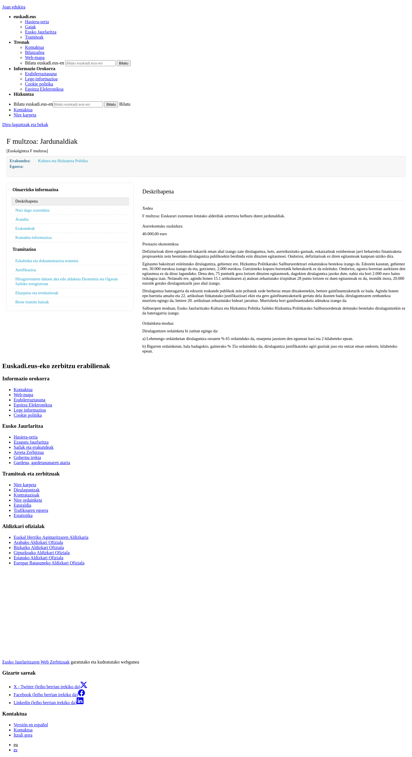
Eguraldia (22, 505)
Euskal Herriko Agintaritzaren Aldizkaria (51, 537)
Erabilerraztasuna (41, 73)
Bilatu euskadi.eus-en (44, 63)
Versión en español (31, 724)
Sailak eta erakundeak (33, 447)
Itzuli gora (23, 735)
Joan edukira (13, 7)
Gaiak (30, 26)
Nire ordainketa (28, 500)
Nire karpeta (25, 114)
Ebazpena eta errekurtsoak (36, 293)
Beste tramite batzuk (32, 302)
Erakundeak (25, 228)
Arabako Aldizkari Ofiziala (38, 542)
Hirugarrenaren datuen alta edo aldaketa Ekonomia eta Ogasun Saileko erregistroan (66, 281)
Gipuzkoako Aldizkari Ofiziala (42, 552)
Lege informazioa (30, 410)
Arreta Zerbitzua (29, 452)
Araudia (21, 219)
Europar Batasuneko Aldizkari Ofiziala (49, 562)
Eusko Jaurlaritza (41, 32)
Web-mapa (35, 57)
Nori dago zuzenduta (32, 210)
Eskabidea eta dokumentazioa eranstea (46, 260)
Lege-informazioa (41, 78)
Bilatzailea (34, 52)
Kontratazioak (26, 495)
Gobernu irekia (27, 457)
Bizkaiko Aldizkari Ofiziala (39, 547)
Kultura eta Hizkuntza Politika (63, 161)
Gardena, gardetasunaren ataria (42, 462)
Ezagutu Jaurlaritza (31, 442)
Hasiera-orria (37, 21)
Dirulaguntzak (27, 489)
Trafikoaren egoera (31, 510)
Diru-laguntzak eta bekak (25, 124)
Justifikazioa (25, 270)
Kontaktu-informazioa (33, 237)
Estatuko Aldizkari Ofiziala (38, 557)
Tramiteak (34, 37)
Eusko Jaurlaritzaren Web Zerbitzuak (36, 662)
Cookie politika (39, 84)
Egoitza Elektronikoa (44, 89)
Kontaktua (34, 47)
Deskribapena (26, 201)
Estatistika (23, 515)
